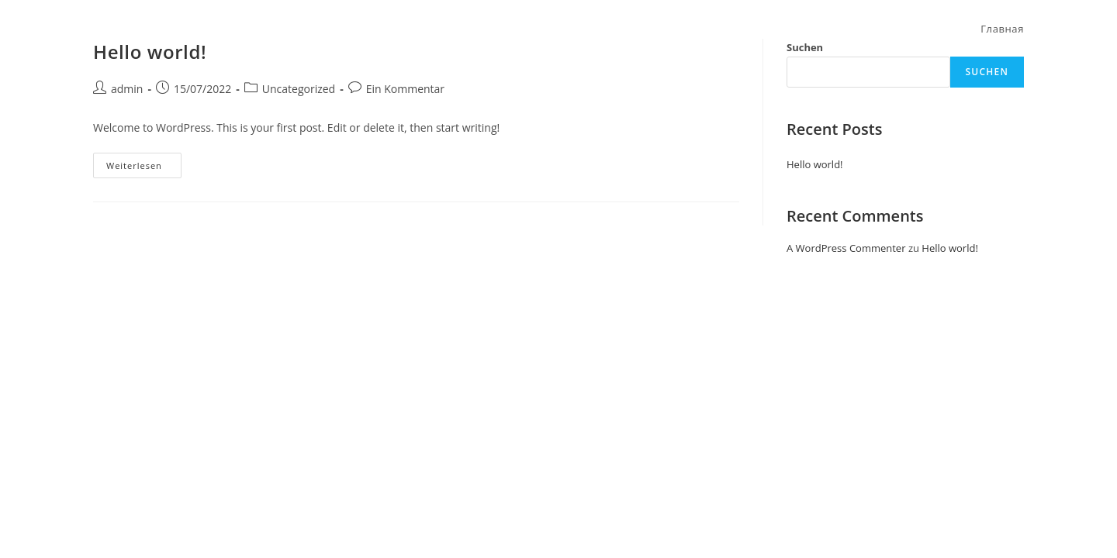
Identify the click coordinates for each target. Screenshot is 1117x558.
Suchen (987, 71)
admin (127, 88)
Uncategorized (298, 88)
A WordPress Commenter (846, 248)
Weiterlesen (144, 162)
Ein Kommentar (405, 88)
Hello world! (815, 164)
